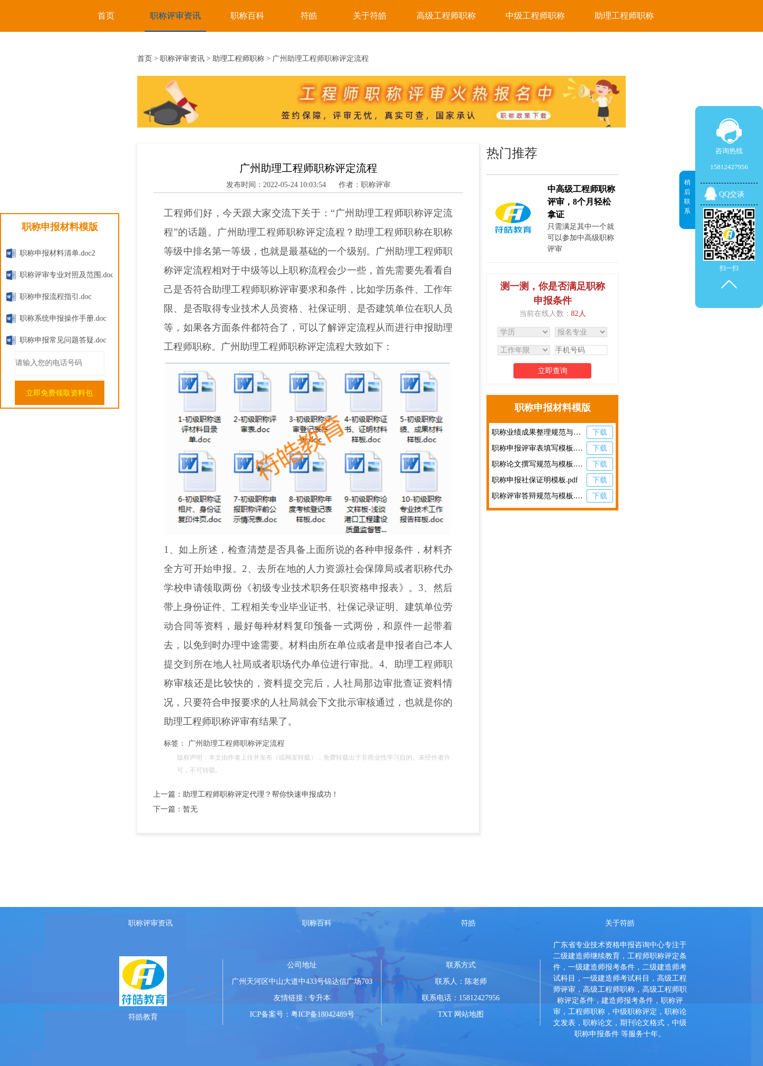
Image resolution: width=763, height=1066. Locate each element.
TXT (445, 1014)
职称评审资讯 (175, 15)
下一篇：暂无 (175, 809)
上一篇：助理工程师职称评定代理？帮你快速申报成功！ (246, 794)
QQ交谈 (731, 194)
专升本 (319, 998)
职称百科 (247, 15)
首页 (105, 15)
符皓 (308, 15)
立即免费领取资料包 (59, 393)
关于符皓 (370, 15)
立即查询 (552, 371)
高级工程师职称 (446, 15)
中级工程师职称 (535, 15)
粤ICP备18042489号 (322, 1014)
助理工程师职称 (624, 15)
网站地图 (469, 1014)
